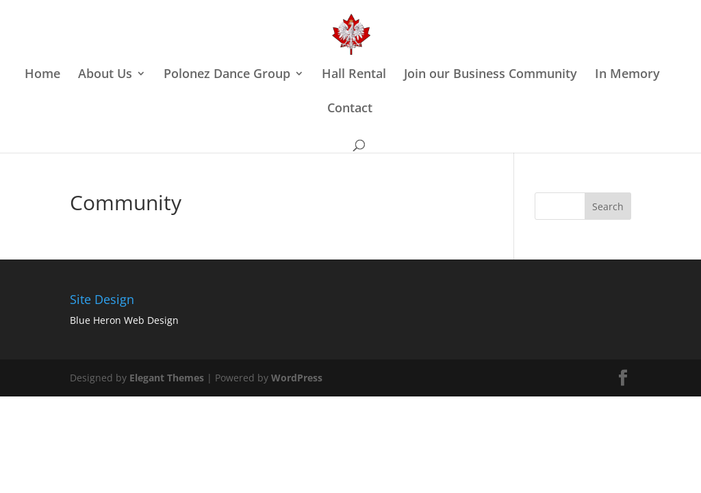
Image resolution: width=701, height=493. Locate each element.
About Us (105, 74)
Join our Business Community (490, 74)
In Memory (627, 74)
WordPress (296, 377)
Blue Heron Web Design (124, 320)
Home (42, 74)
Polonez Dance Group (227, 74)
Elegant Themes (166, 377)
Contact (349, 109)
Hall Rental (354, 74)
